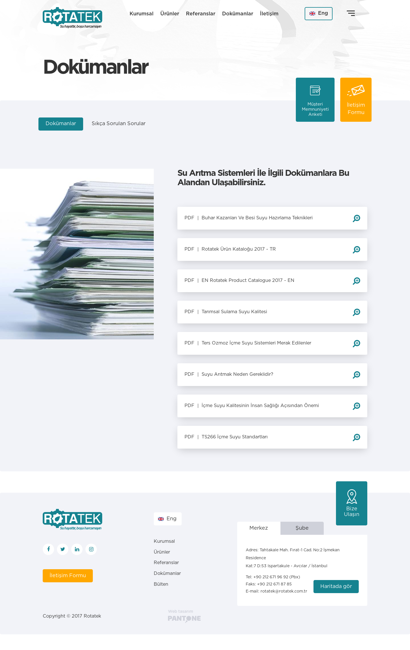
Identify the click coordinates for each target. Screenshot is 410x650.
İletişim (269, 13)
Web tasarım (180, 612)
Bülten (161, 584)
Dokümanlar (237, 13)
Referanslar (200, 13)
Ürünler (169, 13)
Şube (302, 528)
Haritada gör (336, 586)
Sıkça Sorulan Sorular (118, 123)
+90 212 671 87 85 (274, 584)
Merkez (258, 528)
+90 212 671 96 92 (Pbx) (276, 577)
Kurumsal (141, 13)
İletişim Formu (68, 575)
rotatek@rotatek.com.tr (284, 591)
